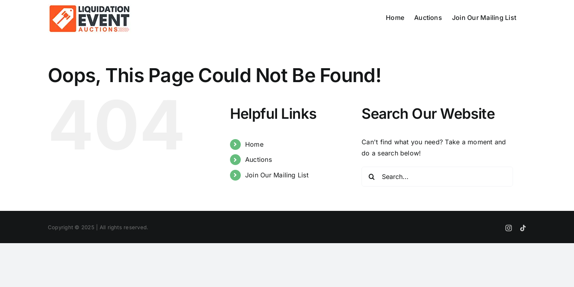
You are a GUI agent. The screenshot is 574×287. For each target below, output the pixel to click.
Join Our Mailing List (277, 175)
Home (254, 144)
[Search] (371, 177)
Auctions (258, 159)
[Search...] (437, 177)
